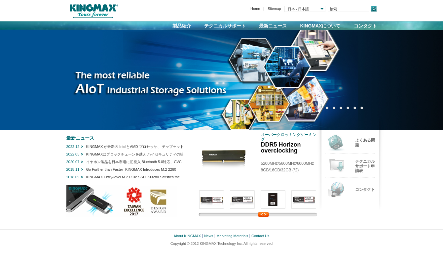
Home (255, 9)
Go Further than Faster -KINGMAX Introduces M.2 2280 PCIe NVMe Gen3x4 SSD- (131, 170)
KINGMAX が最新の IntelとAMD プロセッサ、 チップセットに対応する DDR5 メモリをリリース (135, 147)
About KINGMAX (187, 236)
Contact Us (260, 236)
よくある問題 (365, 142)
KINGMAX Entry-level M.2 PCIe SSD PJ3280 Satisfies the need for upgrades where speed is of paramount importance (134, 177)
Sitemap (274, 9)
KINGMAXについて (320, 25)
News (208, 236)
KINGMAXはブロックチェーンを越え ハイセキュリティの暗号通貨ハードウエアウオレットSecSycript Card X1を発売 (135, 154)
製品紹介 (181, 25)
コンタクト (365, 25)
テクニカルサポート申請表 (365, 166)
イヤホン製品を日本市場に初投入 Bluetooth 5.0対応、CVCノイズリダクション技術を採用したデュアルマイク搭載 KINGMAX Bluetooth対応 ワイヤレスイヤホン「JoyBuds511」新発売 (134, 162)
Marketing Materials (232, 236)
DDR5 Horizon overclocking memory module (284, 150)
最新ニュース (273, 25)
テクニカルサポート (225, 25)
